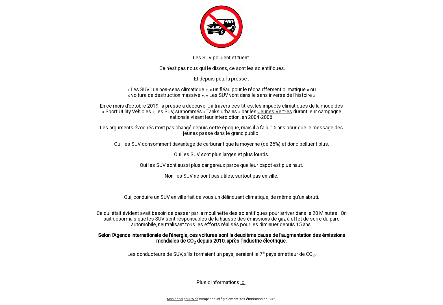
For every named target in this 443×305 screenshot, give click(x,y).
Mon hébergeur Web (182, 299)
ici (243, 282)
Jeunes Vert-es (275, 111)
